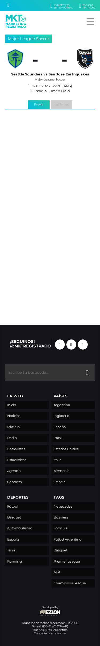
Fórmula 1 (62, 528)
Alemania (62, 471)
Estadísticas (16, 460)
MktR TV (14, 427)
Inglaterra (61, 416)
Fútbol (12, 506)
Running (14, 561)
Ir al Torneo (61, 104)
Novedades (63, 506)
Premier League (67, 561)
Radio (12, 438)
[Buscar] (8, 5)
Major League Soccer (28, 38)
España (60, 427)
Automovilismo (19, 528)
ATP (57, 572)
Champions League (70, 583)
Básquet (14, 517)
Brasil (58, 438)
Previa (38, 104)
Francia (60, 482)
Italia (58, 460)
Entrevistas (16, 449)
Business (61, 517)
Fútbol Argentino (67, 539)
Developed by (33, 611)
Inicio (11, 405)
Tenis (11, 550)
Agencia (14, 471)
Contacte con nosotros (50, 633)
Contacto (14, 482)
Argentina (62, 405)
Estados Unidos (66, 449)
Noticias (13, 416)
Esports (13, 539)
